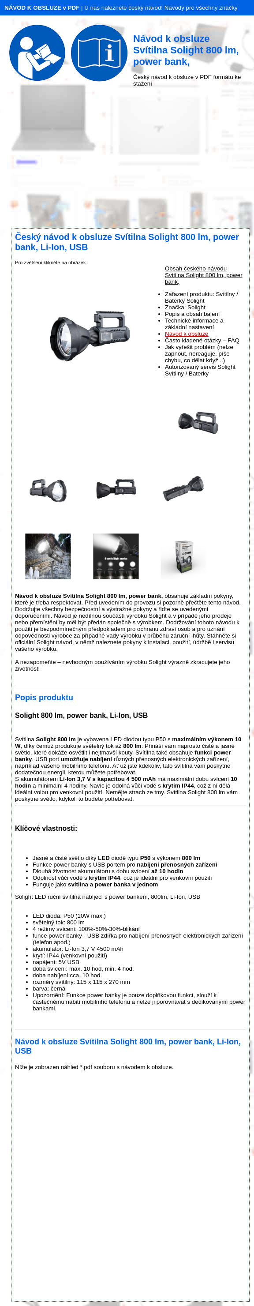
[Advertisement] (127, 157)
